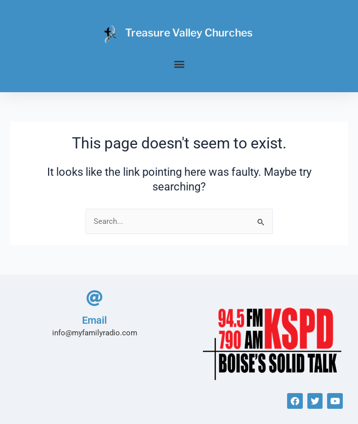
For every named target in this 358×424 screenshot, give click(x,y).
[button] (179, 63)
